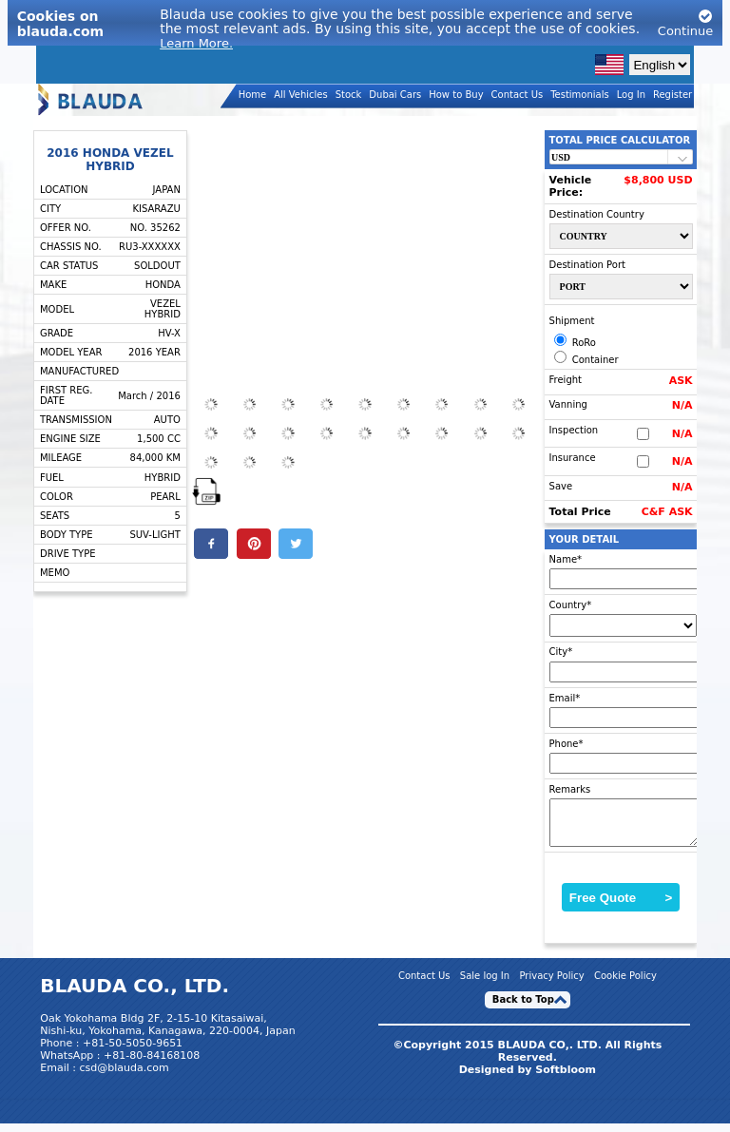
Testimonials (579, 94)
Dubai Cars (395, 94)
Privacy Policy (551, 984)
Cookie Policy (625, 984)
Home (253, 94)
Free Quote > (621, 906)
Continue (685, 23)
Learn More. (196, 43)
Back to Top (523, 1008)
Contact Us (517, 94)
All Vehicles (301, 94)
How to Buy (456, 94)
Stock (349, 94)
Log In (631, 94)
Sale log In (484, 984)
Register (672, 94)
